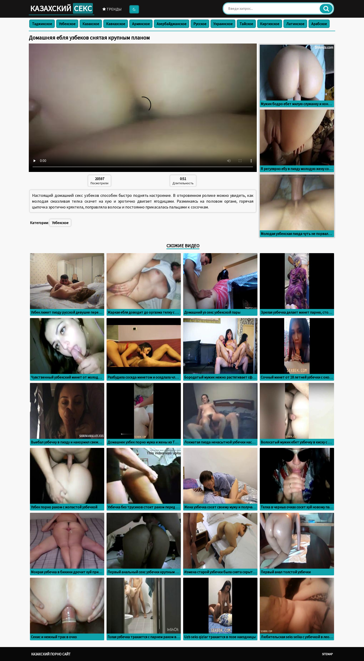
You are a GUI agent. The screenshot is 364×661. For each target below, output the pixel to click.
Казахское (90, 23)
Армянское (141, 23)
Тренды (112, 9)
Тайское (246, 23)
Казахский (61, 8)
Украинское (223, 23)
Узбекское (67, 23)
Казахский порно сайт (51, 654)
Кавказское (115, 23)
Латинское (295, 23)
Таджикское (42, 23)
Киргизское (269, 23)
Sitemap (327, 654)
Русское (199, 23)
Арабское (319, 23)
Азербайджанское (171, 23)
